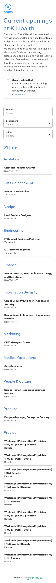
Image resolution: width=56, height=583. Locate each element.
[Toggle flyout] (49, 123)
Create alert (18, 94)
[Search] (28, 113)
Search (9, 109)
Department (12, 121)
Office (9, 132)
